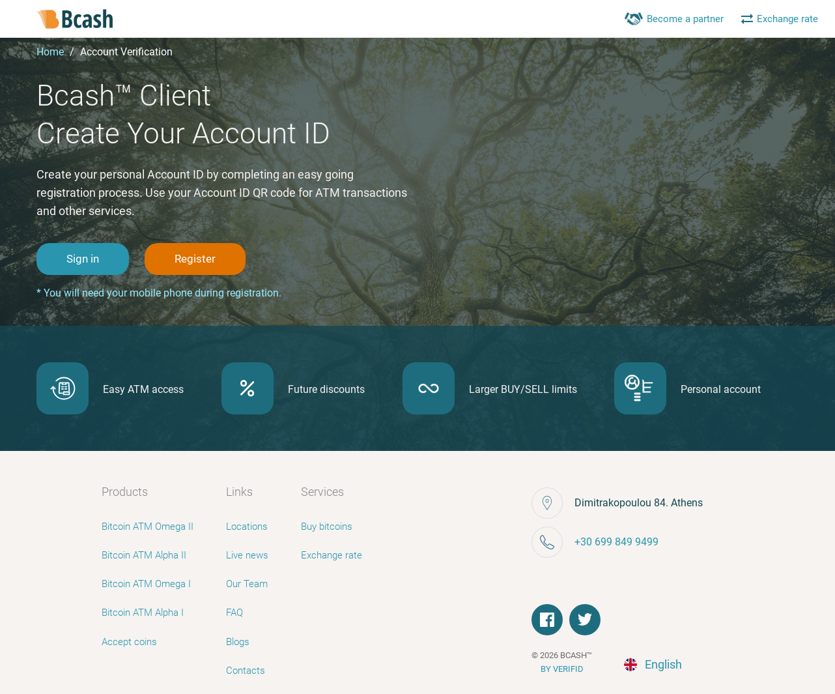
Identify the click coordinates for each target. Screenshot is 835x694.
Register (195, 258)
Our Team (247, 584)
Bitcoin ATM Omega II (147, 526)
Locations (247, 526)
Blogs (237, 642)
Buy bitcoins (326, 526)
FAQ (234, 612)
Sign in (82, 258)
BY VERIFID (562, 669)
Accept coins (129, 642)
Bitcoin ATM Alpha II (144, 555)
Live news (247, 555)
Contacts (245, 670)
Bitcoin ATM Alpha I (143, 612)
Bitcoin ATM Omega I (146, 584)
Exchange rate (331, 555)
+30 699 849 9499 (616, 542)
